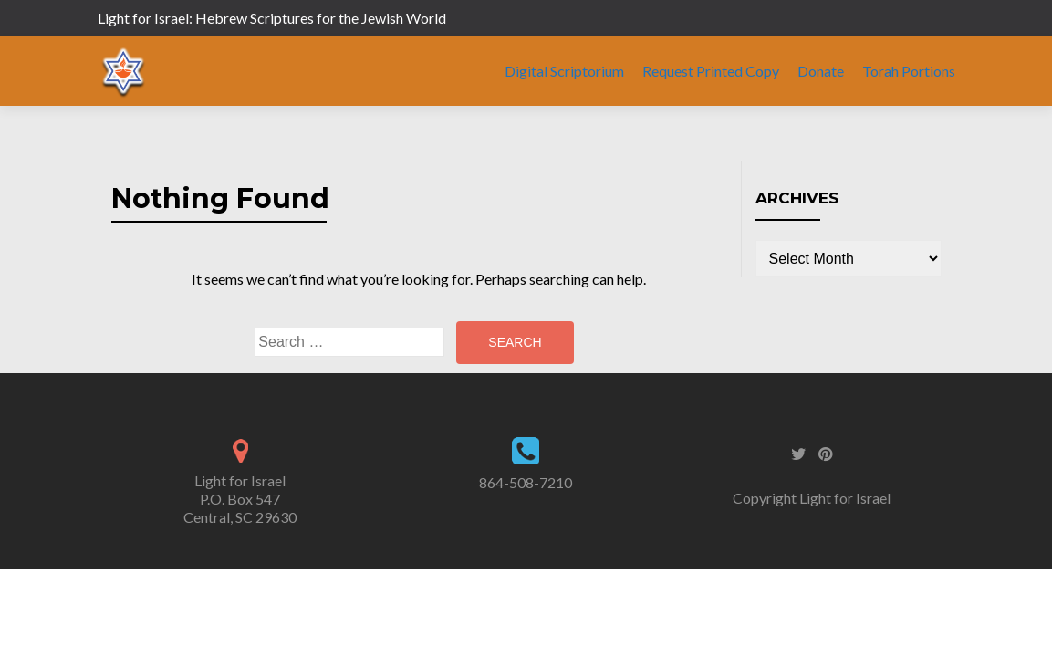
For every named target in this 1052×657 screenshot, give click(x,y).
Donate (820, 70)
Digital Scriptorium (564, 70)
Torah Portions (908, 70)
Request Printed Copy (710, 70)
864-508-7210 (525, 482)
